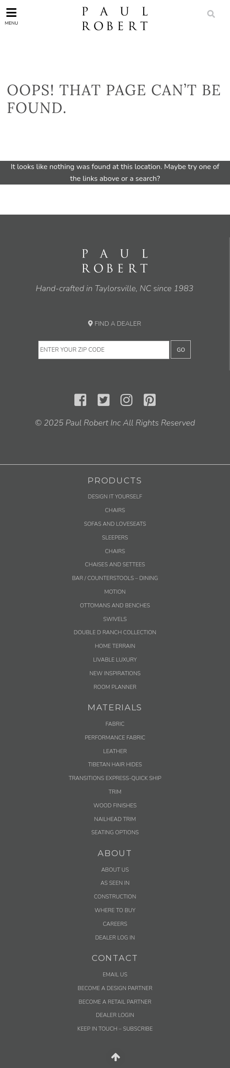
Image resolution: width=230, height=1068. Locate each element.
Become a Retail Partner (114, 1002)
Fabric (114, 724)
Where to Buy (115, 910)
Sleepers (115, 537)
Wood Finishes (115, 805)
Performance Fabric (115, 737)
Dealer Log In (115, 937)
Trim (115, 792)
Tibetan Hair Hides (115, 764)
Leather (115, 751)
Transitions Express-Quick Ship (114, 778)
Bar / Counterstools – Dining (115, 578)
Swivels (115, 619)
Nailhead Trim (115, 819)
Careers (115, 924)
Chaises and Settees (115, 564)
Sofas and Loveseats (115, 524)
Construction (115, 896)
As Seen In (115, 883)
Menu (11, 16)
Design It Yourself (115, 496)
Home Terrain (115, 646)
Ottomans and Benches (115, 605)
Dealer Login (115, 1015)
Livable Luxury (115, 659)
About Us (115, 869)
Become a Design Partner (115, 988)
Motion (115, 592)
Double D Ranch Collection (115, 632)
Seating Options (115, 832)
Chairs (115, 510)
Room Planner (115, 687)
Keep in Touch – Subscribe (114, 1028)
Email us (115, 974)
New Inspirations (115, 673)
